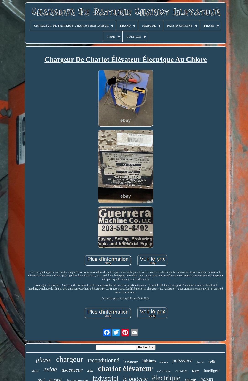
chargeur (69, 359)
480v (90, 371)
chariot (164, 362)
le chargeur (131, 361)
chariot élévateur (125, 368)
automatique (164, 371)
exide (50, 369)
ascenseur (72, 370)
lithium (149, 361)
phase (43, 359)
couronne (181, 371)
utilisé (35, 371)
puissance (182, 360)
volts (211, 361)
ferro (195, 371)
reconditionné (103, 360)
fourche (200, 362)
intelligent (212, 370)
